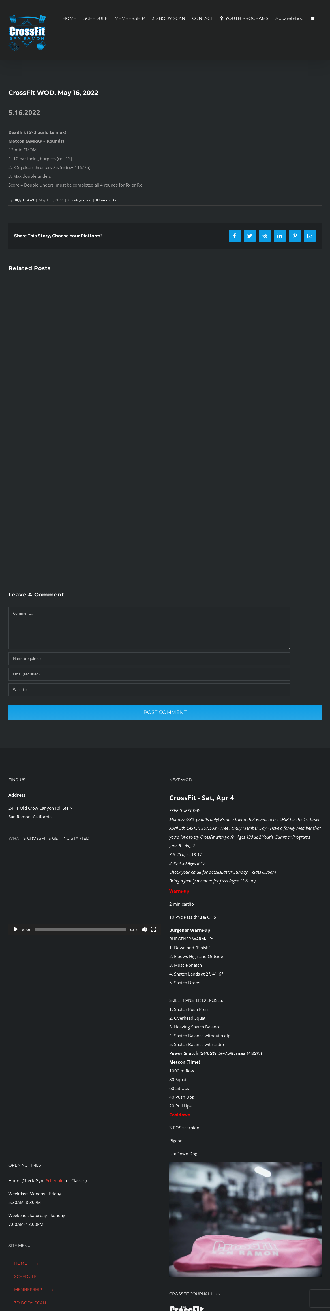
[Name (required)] (149, 658)
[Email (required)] (149, 674)
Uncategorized (79, 200)
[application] (84, 892)
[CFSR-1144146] (245, 1164)
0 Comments (106, 200)
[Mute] (144, 929)
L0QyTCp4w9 (23, 200)
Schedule (54, 1180)
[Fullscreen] (153, 929)
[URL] (149, 689)
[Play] (16, 929)
